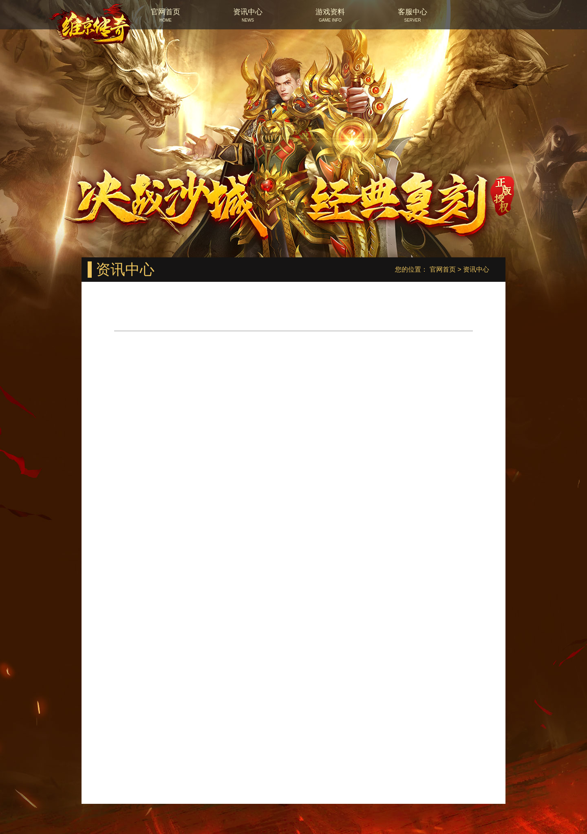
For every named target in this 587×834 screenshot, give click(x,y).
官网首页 (443, 269)
